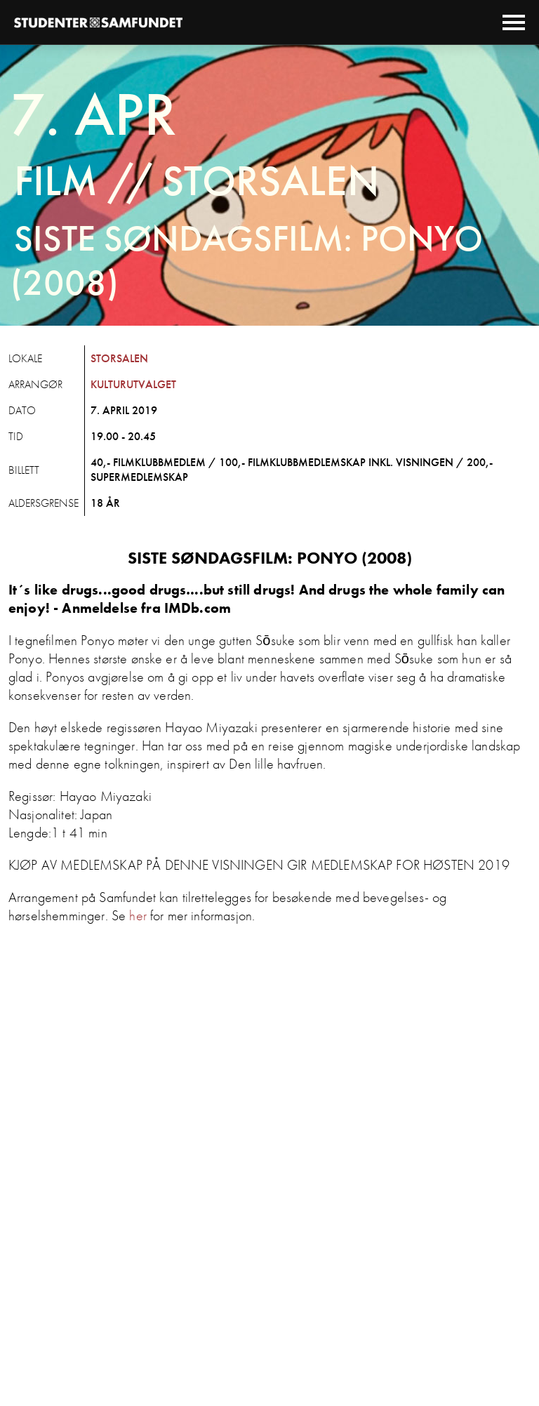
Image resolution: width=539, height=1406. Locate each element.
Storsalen (119, 358)
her (137, 915)
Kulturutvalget (133, 384)
